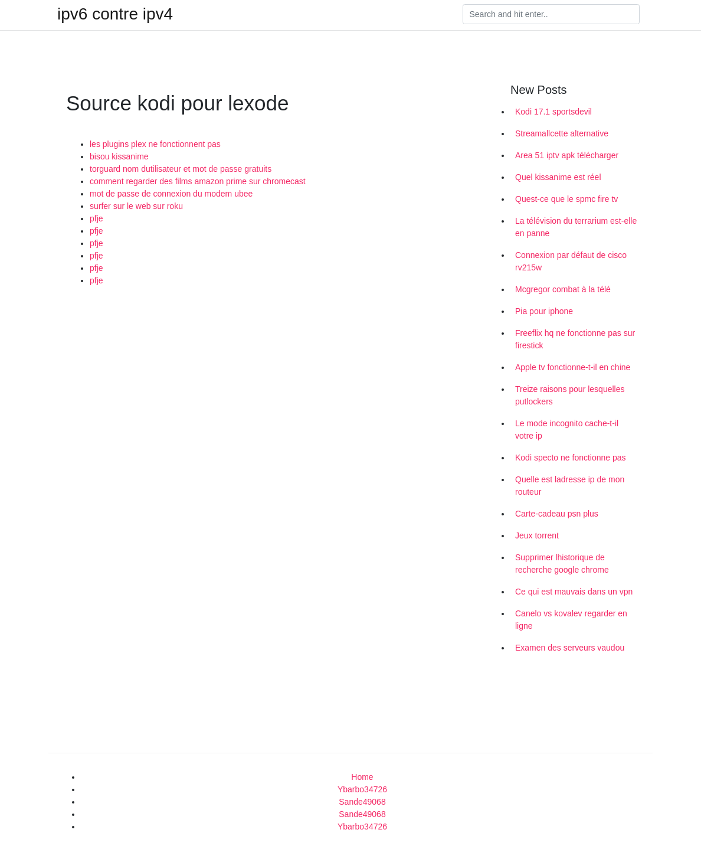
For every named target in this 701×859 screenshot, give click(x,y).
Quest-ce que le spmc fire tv (566, 199)
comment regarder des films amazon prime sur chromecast (198, 181)
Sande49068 (362, 801)
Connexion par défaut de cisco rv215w (571, 261)
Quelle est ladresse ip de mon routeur (569, 486)
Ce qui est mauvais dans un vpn (574, 591)
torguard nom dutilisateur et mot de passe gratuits (180, 169)
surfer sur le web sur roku (136, 206)
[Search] (551, 14)
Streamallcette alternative (561, 133)
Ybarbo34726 (362, 789)
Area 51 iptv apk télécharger (566, 155)
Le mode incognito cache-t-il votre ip (566, 429)
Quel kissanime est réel (558, 177)
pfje (96, 218)
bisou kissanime (119, 156)
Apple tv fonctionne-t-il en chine (572, 367)
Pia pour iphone (544, 311)
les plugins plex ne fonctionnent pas (155, 144)
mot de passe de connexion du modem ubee (171, 193)
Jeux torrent (537, 535)
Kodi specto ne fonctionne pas (570, 457)
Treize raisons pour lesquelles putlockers (569, 395)
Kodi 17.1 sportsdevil (553, 111)
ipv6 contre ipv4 (115, 14)
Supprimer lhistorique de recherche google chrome (562, 563)
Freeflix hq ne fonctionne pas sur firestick (575, 339)
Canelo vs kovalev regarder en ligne (571, 620)
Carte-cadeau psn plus (556, 513)
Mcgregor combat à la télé (563, 289)
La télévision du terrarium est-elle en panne (576, 227)
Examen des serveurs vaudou (569, 647)
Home (362, 777)
